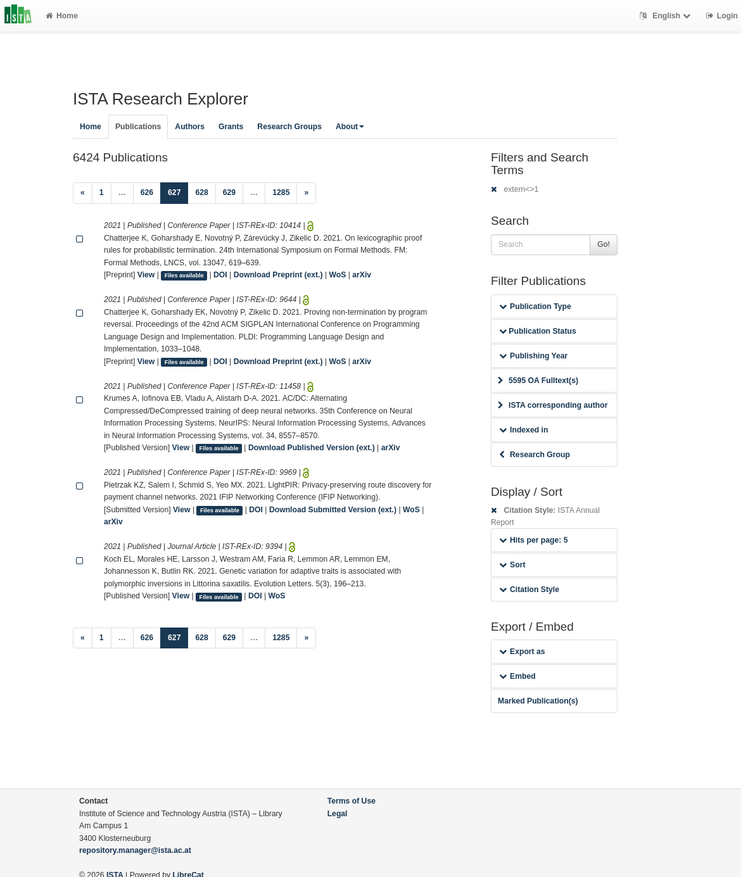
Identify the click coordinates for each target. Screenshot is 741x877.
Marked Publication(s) (538, 701)
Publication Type (535, 306)
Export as (522, 651)
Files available (184, 275)
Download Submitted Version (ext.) (332, 509)
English (667, 15)
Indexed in (523, 430)
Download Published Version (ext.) (311, 447)
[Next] (306, 193)
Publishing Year (533, 355)
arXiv (361, 274)
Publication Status (537, 331)
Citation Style (529, 589)
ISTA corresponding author (553, 405)
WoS (337, 274)
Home (62, 15)
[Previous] (82, 193)
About (350, 126)
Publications (138, 126)
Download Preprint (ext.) (278, 274)
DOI (220, 274)
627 (178, 191)
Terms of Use (351, 801)
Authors (190, 126)
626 (147, 192)
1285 (280, 192)
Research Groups (289, 126)
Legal (337, 813)
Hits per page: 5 (533, 540)
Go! (603, 244)
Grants (230, 126)
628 (201, 192)
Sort (512, 564)
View (146, 274)
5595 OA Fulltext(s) (538, 380)
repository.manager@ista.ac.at (135, 850)
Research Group (534, 454)
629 (229, 192)
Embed (517, 676)
